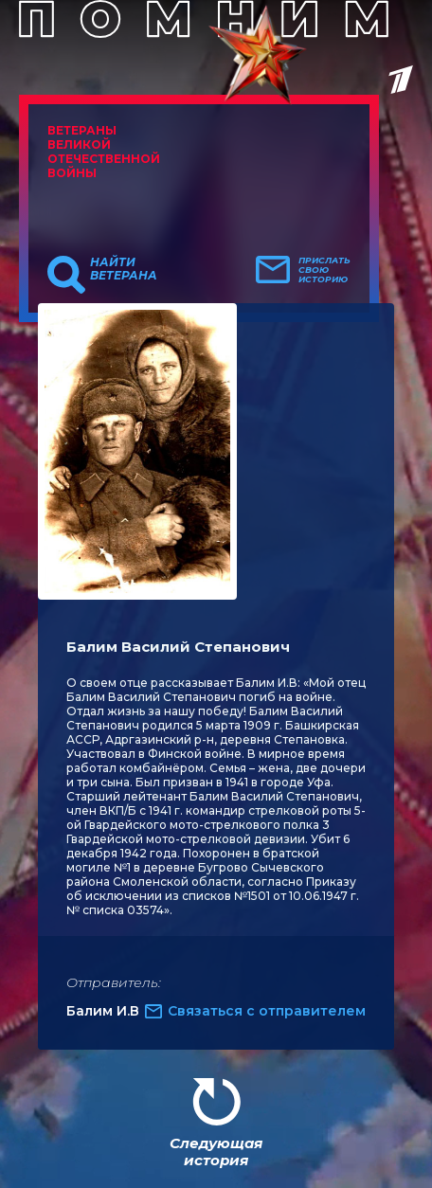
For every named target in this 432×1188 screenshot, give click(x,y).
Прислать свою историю (324, 270)
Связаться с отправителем (267, 1010)
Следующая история (216, 1151)
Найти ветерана (123, 269)
